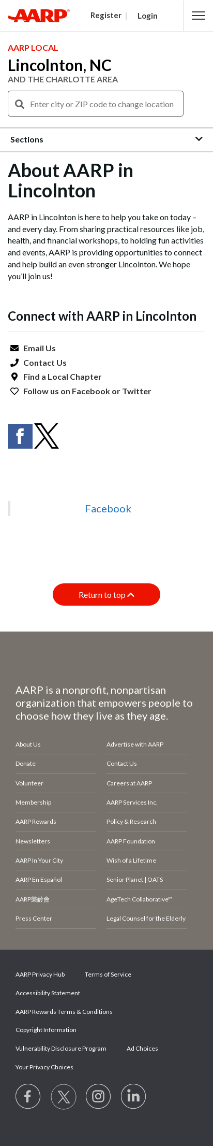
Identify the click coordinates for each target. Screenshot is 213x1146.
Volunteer (29, 783)
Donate (26, 763)
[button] (198, 15)
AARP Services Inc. (132, 802)
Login (148, 15)
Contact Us (45, 362)
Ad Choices (142, 1048)
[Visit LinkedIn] (134, 1097)
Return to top (106, 594)
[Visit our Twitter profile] (64, 1097)
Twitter (136, 391)
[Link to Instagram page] (99, 1097)
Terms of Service (108, 974)
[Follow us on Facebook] (28, 1097)
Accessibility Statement (48, 993)
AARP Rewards (36, 821)
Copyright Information (46, 1030)
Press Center (34, 918)
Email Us (39, 348)
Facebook (91, 391)
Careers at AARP (129, 783)
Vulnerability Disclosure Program (61, 1048)
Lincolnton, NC (60, 64)
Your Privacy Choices (44, 1067)
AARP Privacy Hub (40, 974)
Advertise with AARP (134, 744)
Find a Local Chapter (62, 376)
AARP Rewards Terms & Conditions (64, 1011)
